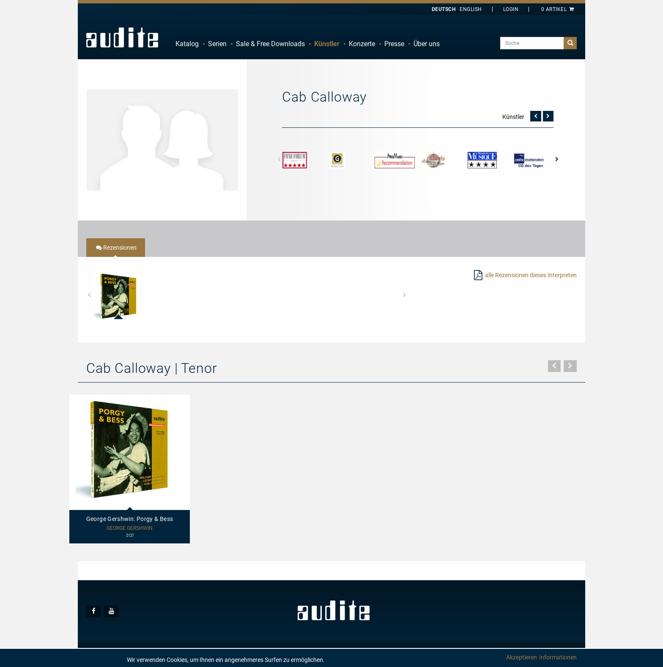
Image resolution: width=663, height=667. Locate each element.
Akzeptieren (521, 657)
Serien (217, 44)
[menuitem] (187, 44)
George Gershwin (130, 528)
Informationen (558, 657)
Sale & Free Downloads (270, 44)
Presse (394, 44)
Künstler (327, 44)
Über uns (427, 44)
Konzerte (362, 44)
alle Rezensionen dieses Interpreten (531, 275)
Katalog (187, 44)
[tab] (115, 247)
